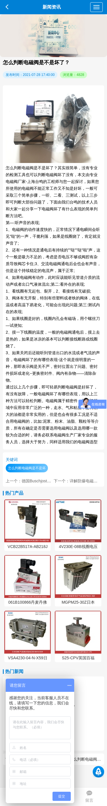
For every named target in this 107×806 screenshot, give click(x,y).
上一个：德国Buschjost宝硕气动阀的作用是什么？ (50, 481)
